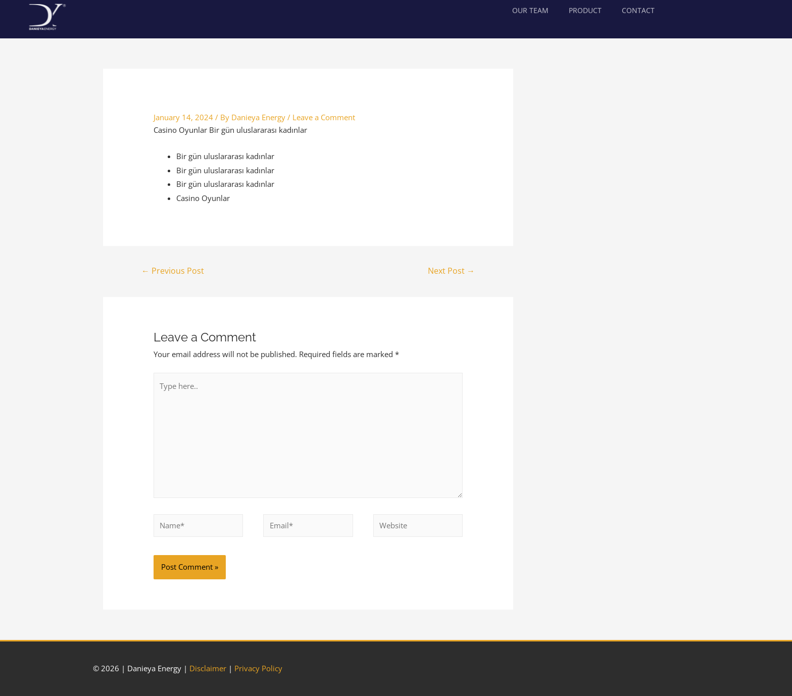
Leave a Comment (323, 117)
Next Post (451, 270)
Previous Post (172, 270)
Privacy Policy (258, 668)
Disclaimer (207, 668)
